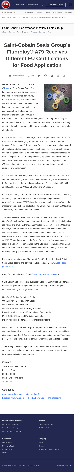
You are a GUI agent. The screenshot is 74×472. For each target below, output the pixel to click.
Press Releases (6, 17)
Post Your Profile (44, 428)
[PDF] (58, 75)
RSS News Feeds (8, 446)
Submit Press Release (56, 5)
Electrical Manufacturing (29, 17)
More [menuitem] (49, 32)
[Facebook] (45, 75)
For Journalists (7, 449)
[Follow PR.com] (70, 465)
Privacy (36, 465)
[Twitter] (39, 75)
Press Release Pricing (10, 428)
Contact (12, 32)
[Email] (64, 75)
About (4, 32)
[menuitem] (42, 5)
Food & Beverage (36, 398)
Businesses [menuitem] (20, 5)
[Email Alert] (10, 75)
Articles (4, 453)
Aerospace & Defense (12, 394)
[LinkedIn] (51, 75)
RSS (32, 76)
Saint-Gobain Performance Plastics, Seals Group (52, 17)
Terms (29, 465)
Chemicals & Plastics (35, 394)
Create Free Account (46, 424)
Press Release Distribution (11, 431)
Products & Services (38, 32)
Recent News (6, 443)
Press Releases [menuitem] (32, 5)
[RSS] (29, 75)
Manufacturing (17, 17)
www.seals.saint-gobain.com (45, 274)
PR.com (6, 88)
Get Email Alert (18, 76)
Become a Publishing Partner (49, 449)
